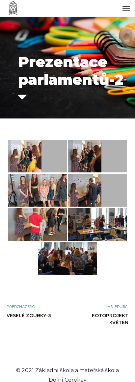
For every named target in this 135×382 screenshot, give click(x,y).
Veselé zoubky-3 (29, 315)
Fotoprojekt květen (110, 319)
